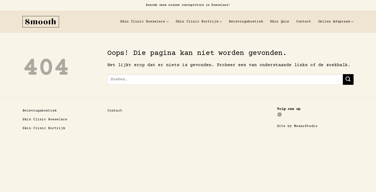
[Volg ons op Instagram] (279, 115)
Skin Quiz (279, 21)
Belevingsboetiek (246, 21)
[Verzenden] (348, 79)
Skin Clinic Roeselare (144, 21)
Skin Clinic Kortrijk (199, 21)
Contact (303, 21)
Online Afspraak (336, 21)
